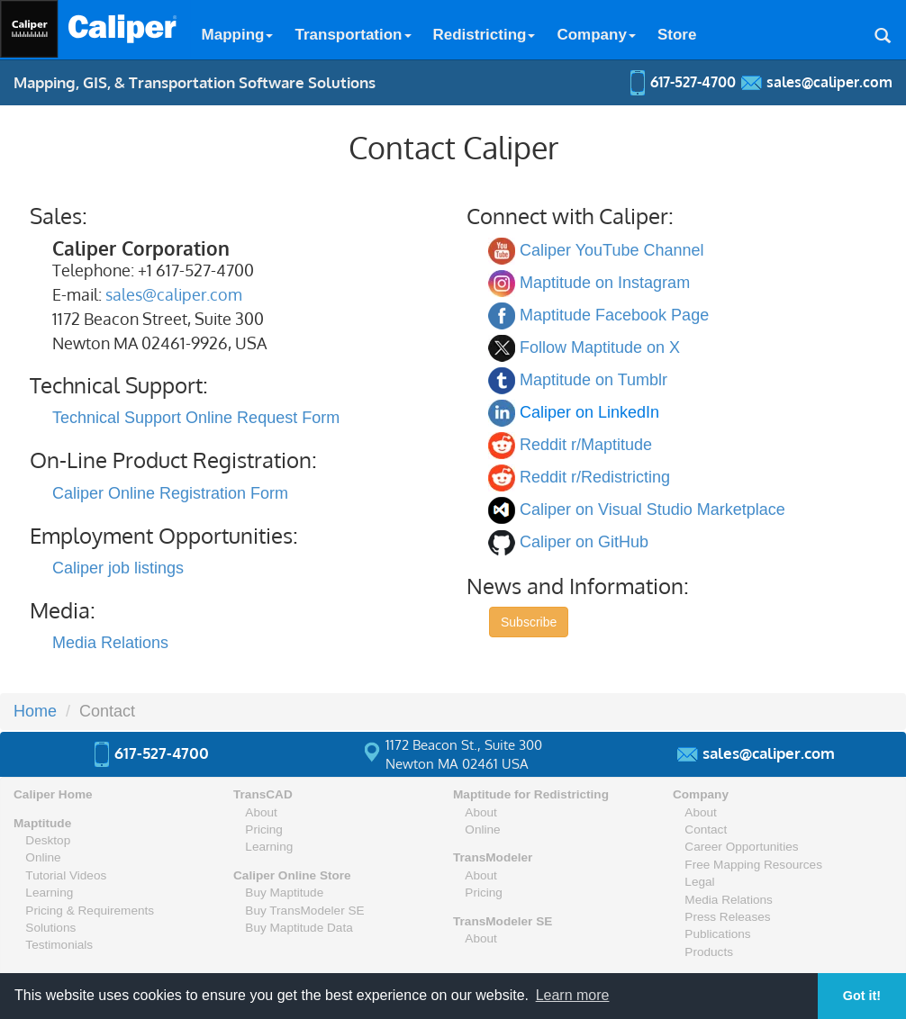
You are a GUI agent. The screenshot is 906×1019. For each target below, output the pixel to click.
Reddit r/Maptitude (586, 445)
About (261, 812)
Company (596, 34)
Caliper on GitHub (584, 542)
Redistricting (484, 34)
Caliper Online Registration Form (170, 493)
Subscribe (529, 622)
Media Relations (110, 643)
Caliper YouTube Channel (612, 250)
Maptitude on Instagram (605, 283)
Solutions (50, 927)
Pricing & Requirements (89, 910)
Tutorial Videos (65, 875)
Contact (705, 829)
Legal (699, 881)
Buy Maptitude (284, 892)
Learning (49, 892)
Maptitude (42, 823)
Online (42, 857)
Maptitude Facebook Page (614, 315)
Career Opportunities (741, 846)
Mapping (238, 34)
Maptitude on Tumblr (593, 380)
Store (676, 34)
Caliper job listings (118, 568)
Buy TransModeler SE (304, 910)
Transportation (352, 34)
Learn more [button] (573, 995)
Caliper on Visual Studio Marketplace (652, 509)
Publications (717, 934)
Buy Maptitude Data (298, 927)
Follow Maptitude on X (600, 347)
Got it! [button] (862, 995)
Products (708, 952)
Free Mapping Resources (753, 864)
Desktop (47, 840)
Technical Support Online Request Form (196, 418)
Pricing (264, 829)
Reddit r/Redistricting (595, 477)
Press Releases (727, 917)
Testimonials (59, 944)
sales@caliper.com (173, 294)
